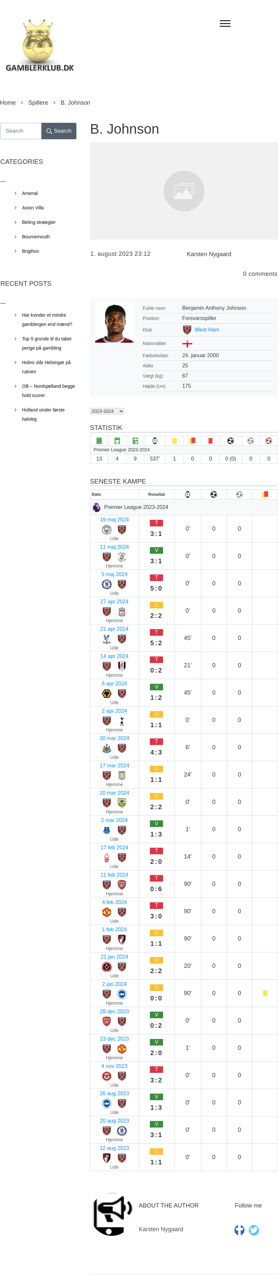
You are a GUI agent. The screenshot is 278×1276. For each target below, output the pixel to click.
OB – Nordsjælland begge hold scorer (48, 391)
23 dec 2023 (107, 762)
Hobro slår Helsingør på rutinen (46, 367)
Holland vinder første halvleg (43, 414)
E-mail (100, 1103)
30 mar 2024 (108, 621)
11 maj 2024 (107, 531)
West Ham (207, 329)
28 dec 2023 (107, 749)
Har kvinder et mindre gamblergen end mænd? (47, 319)
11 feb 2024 (107, 685)
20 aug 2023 (107, 801)
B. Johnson (124, 129)
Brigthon (30, 251)
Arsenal (30, 193)
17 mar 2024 (108, 634)
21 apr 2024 (107, 569)
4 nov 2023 (106, 775)
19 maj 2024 (107, 518)
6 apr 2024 (105, 595)
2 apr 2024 (105, 608)
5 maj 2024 (106, 544)
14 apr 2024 (107, 582)
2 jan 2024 (105, 736)
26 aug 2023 (107, 788)
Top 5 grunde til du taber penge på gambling (47, 343)
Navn (99, 1061)
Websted (101, 1145)
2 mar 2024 (106, 659)
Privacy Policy (175, 1262)
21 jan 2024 (107, 724)
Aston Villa (33, 207)
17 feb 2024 (107, 672)
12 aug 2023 (107, 813)
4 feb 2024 (105, 698)
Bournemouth (36, 236)
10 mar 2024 (108, 647)
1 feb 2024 (105, 711)
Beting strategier (39, 222)
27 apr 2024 (107, 557)
